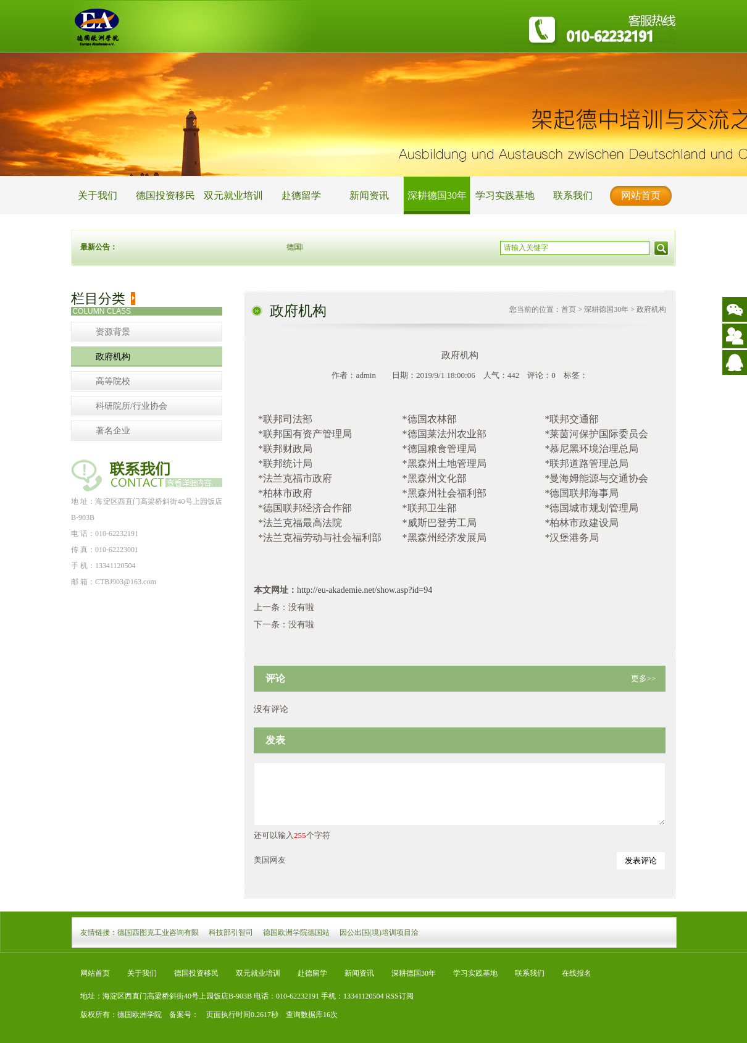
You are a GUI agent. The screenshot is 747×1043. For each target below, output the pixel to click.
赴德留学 (301, 195)
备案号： (180, 1014)
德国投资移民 (165, 195)
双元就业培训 (233, 195)
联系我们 (573, 195)
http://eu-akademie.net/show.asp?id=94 (364, 590)
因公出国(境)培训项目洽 (379, 932)
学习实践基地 (505, 195)
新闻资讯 (369, 195)
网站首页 (641, 195)
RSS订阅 (400, 996)
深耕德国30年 (437, 195)
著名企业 (113, 430)
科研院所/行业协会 (131, 406)
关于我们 (97, 195)
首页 (568, 309)
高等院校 (113, 381)
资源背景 (113, 332)
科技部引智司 (231, 932)
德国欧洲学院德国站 (296, 932)
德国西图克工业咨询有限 (158, 932)
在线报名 (576, 973)
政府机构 (113, 356)
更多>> (643, 678)
